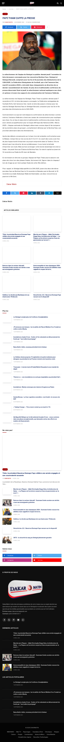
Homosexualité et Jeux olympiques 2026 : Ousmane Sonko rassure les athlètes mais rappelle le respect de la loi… (47, 267)
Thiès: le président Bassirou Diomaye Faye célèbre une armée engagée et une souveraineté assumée (16, 236)
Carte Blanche (51, 734)
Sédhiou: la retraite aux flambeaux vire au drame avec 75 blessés (15, 296)
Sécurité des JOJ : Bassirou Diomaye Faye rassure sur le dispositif (47, 296)
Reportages (26, 732)
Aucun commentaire (33, 22)
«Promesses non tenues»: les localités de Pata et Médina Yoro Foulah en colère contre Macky (37, 328)
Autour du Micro (39, 734)
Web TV (18, 732)
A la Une (5, 13)
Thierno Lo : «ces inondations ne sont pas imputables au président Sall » (37, 377)
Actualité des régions (24, 737)
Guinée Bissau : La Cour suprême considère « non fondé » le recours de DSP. (36, 398)
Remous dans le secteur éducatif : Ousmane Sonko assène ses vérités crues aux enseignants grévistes (16, 267)
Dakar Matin (9, 22)
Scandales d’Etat (38, 732)
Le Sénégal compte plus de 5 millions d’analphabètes (30, 317)
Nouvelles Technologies (40, 737)
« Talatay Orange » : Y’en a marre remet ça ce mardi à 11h (31, 407)
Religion (56, 732)
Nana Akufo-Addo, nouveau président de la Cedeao (30, 347)
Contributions (29, 734)
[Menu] (3, 3)
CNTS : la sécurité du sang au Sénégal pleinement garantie (32, 537)
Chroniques (48, 732)
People (20, 734)
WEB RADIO (10, 732)
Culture (13, 734)
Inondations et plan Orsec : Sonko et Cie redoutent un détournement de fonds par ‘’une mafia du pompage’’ (36, 338)
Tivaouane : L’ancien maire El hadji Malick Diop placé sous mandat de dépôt (36, 368)
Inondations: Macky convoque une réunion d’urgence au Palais (33, 387)
